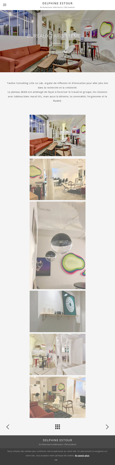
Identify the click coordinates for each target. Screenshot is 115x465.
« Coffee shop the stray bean (105, 427)
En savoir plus (82, 456)
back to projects (57, 426)
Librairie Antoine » (9, 427)
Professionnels (57, 51)
